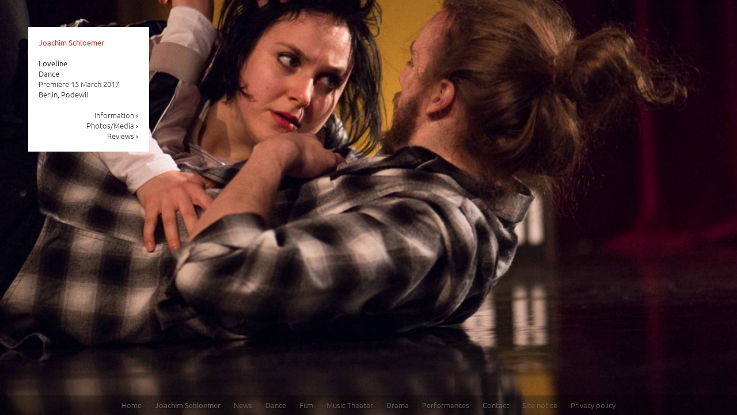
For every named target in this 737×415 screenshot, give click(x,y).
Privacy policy (593, 404)
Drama (397, 404)
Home (131, 404)
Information (116, 115)
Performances (445, 404)
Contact (496, 404)
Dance (275, 404)
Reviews (123, 135)
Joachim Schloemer (71, 42)
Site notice (539, 404)
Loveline (53, 63)
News (243, 404)
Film (306, 404)
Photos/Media (112, 125)
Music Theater (349, 404)
